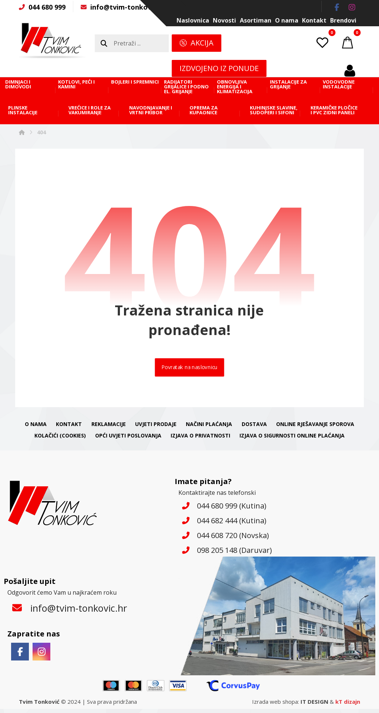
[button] (337, 7)
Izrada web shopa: (275, 705)
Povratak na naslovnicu (189, 370)
